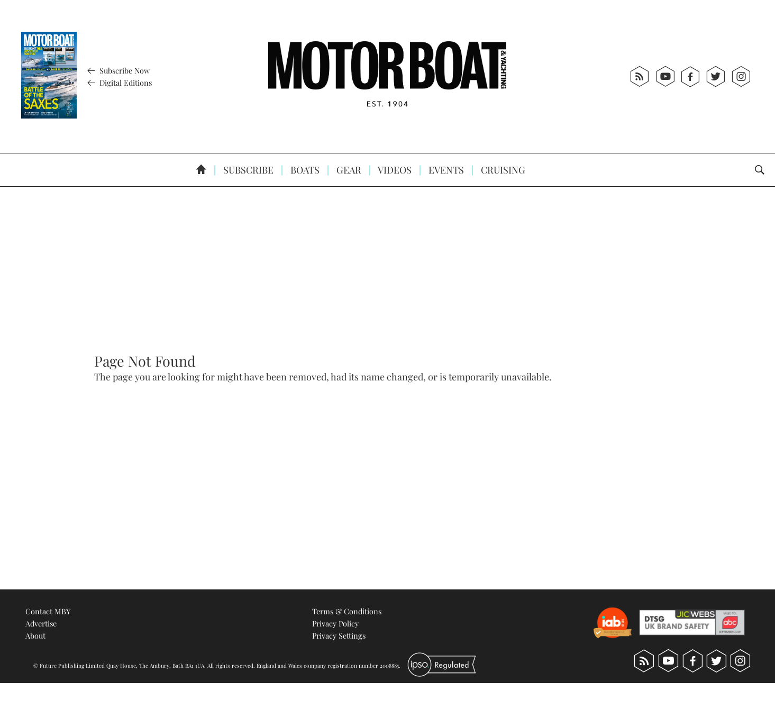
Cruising (502, 169)
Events (445, 169)
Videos (394, 169)
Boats (304, 169)
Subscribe (247, 169)
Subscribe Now (117, 70)
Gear (347, 169)
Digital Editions (118, 82)
